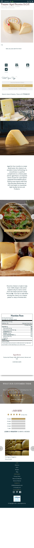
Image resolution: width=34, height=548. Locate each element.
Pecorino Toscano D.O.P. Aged (17, 85)
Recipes (17, 469)
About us (17, 465)
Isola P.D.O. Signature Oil (17, 213)
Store (17, 467)
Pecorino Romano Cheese (17, 82)
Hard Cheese (11, 6)
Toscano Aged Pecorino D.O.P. (8, 7)
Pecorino (17, 6)
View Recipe (17, 230)
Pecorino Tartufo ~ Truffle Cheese (17, 89)
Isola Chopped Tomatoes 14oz (17, 219)
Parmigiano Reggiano (10, 457)
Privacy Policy (17, 476)
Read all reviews (17, 399)
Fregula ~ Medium (17, 216)
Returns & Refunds (17, 478)
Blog (17, 472)
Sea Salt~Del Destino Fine (17, 206)
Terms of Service (17, 480)
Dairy (6, 6)
